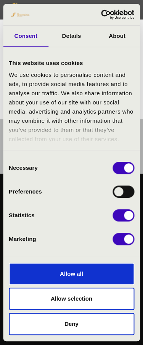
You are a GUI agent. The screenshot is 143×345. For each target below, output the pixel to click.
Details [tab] (71, 36)
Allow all (71, 273)
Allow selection (71, 298)
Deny (71, 324)
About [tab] (117, 36)
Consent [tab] (25, 36)
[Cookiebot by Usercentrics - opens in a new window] (101, 15)
